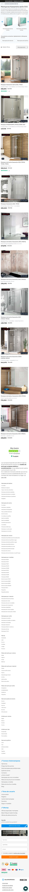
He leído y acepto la (14, 853)
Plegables (3, 498)
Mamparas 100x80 (5, 568)
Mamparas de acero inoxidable (7, 602)
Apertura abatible (5, 518)
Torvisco (3, 648)
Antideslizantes (4, 690)
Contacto (4, 773)
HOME (2, 3)
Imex (2, 742)
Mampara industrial (5, 624)
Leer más (3, 477)
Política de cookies (7, 887)
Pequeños (3, 694)
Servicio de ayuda (14, 825)
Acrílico (3, 677)
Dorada (3, 722)
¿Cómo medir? (5, 775)
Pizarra (2, 672)
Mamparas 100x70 (5, 566)
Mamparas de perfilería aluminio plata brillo (10, 537)
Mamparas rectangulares (6, 509)
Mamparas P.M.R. (5, 631)
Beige (2, 655)
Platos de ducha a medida (8, 784)
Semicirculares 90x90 (5, 583)
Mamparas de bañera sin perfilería (8, 496)
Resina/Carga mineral (5, 674)
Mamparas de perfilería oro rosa (8, 546)
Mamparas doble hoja (6, 526)
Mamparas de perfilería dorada (7, 548)
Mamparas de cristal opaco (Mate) (8, 611)
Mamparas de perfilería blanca (7, 544)
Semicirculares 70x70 (5, 579)
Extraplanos (3, 687)
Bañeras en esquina (5, 487)
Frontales (3, 485)
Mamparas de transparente (7, 605)
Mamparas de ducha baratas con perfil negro (10, 552)
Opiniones (4, 763)
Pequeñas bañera (5, 592)
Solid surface (4, 679)
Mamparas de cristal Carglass (7, 609)
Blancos (3, 661)
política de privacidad (19, 853)
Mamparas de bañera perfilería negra (9, 542)
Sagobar (3, 751)
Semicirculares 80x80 (6, 581)
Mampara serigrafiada (6, 607)
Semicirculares (4, 513)
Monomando (4, 733)
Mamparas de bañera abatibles (7, 492)
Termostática (4, 735)
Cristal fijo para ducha (6, 522)
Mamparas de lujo (5, 629)
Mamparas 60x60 (5, 559)
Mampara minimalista (6, 622)
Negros (3, 657)
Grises (2, 659)
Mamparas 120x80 (5, 574)
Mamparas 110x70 (5, 570)
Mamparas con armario (6, 531)
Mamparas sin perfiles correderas (8, 620)
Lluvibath (3, 753)
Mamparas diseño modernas (7, 626)
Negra (2, 718)
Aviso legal (5, 883)
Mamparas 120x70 (5, 572)
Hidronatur (3, 707)
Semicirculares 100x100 (6, 585)
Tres (2, 744)
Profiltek (3, 644)
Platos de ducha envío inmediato (10, 779)
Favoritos (4, 801)
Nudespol (3, 703)
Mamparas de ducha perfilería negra (9, 539)
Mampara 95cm (4, 587)
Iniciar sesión (5, 794)
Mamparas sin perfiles (6, 618)
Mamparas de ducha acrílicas (7, 598)
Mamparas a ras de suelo (6, 529)
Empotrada (3, 731)
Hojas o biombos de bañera (7, 489)
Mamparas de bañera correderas (8, 494)
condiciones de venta (7, 890)
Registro (3, 796)
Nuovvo (3, 705)
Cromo (2, 725)
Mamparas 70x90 (5, 563)
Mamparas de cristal (5, 600)
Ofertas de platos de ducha (9, 815)
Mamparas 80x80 (5, 576)
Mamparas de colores (5, 550)
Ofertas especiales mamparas (9, 810)
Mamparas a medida (7, 782)
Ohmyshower (4, 711)
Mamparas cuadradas (5, 507)
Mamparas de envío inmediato (10, 777)
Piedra (2, 668)
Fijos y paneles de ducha (6, 511)
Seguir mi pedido (6, 803)
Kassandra (3, 637)
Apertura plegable (5, 520)
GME (2, 640)
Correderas (3, 524)
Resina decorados (5, 681)
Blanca (2, 720)
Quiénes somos (5, 770)
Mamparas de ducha (7, 40)
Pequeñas (3, 589)
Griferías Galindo (4, 746)
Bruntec (3, 709)
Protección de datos (7, 885)
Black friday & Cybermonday (9, 813)
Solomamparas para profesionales (10, 768)
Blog (2, 786)
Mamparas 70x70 (5, 561)
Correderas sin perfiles (6, 516)
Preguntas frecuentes (7, 766)
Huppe (2, 646)
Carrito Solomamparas (7, 799)
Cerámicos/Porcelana (6, 670)
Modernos (3, 692)
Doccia (2, 642)
